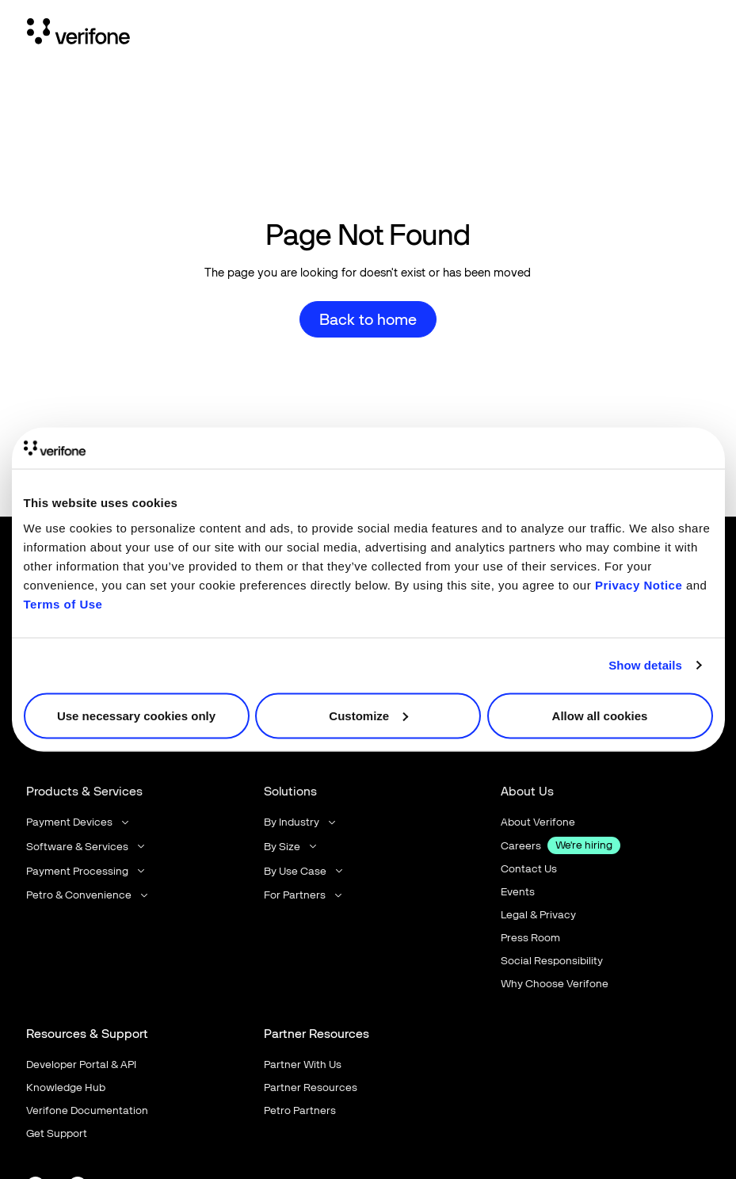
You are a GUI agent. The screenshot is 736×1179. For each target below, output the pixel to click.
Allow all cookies (600, 715)
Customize (368, 715)
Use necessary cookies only (136, 715)
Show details (645, 665)
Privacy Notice (638, 584)
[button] (79, 822)
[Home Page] (78, 34)
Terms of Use (63, 603)
